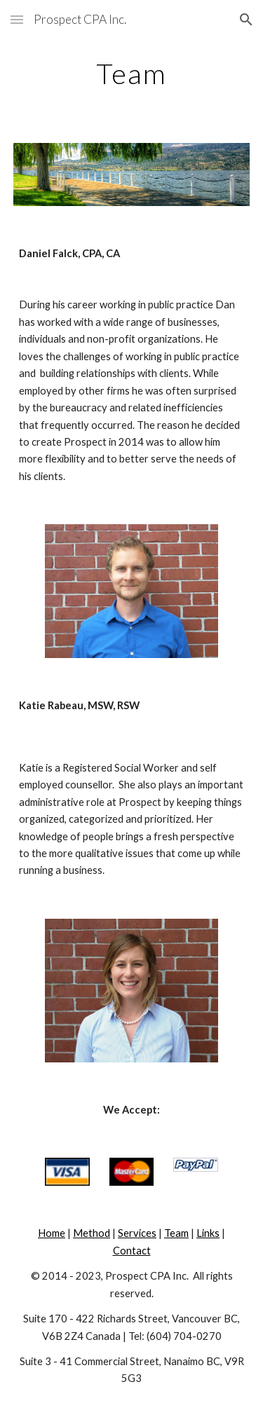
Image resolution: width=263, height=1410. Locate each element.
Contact (132, 1251)
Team (176, 1233)
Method (91, 1233)
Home (51, 1233)
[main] (131, 74)
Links (208, 1233)
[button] (17, 19)
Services (137, 1233)
